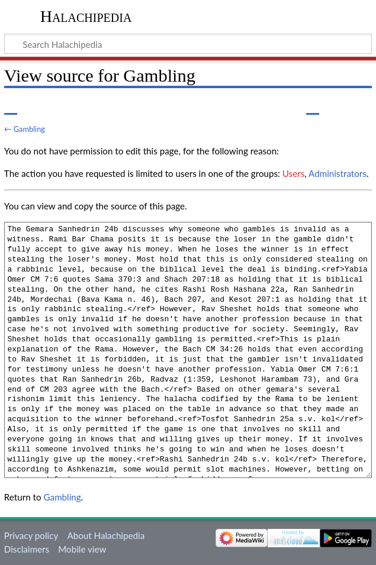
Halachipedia (86, 16)
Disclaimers (26, 549)
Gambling (29, 129)
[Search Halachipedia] (188, 43)
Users (293, 173)
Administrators (337, 173)
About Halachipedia (105, 535)
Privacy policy (31, 535)
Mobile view (82, 549)
